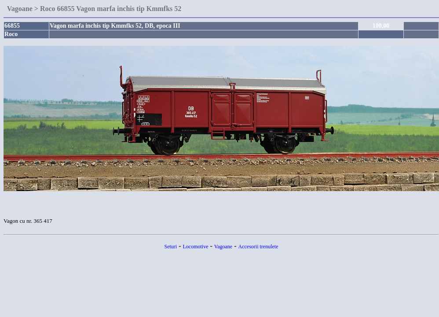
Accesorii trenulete (258, 246)
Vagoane (223, 246)
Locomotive (196, 246)
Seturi (171, 246)
